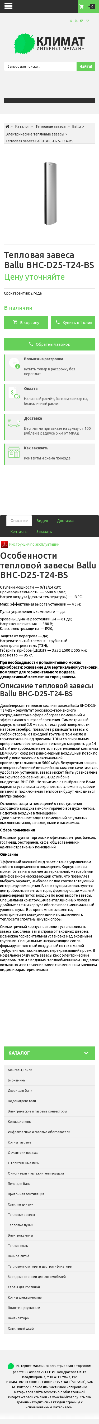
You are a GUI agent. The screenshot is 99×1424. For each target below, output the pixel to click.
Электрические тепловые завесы (35, 134)
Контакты (19, 531)
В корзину (26, 322)
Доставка (65, 521)
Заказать (44, 531)
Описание (19, 521)
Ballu (76, 126)
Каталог (22, 126)
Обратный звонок (49, 344)
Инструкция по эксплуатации (34, 544)
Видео (42, 521)
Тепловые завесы (50, 126)
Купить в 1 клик (73, 322)
